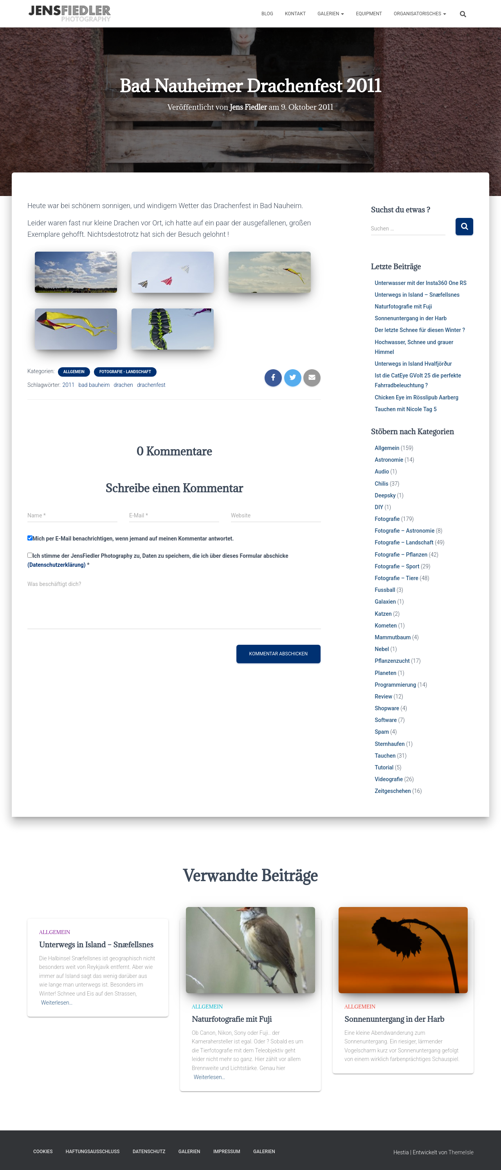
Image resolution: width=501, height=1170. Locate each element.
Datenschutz (149, 1151)
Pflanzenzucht (392, 661)
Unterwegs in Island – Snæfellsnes (417, 295)
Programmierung (395, 685)
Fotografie (387, 519)
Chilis (382, 484)
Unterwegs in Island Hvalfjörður (413, 364)
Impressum (226, 1151)
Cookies (42, 1151)
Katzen (383, 614)
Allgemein (74, 372)
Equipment (369, 13)
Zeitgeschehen (393, 791)
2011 (68, 385)
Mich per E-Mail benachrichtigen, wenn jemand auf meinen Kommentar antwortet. (130, 538)
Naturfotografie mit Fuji (403, 306)
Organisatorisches (420, 13)
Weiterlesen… (57, 1002)
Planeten (385, 673)
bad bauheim (94, 385)
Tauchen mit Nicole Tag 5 (406, 409)
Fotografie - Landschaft (125, 372)
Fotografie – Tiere (396, 578)
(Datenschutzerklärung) (56, 565)
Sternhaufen (390, 744)
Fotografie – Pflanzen (401, 554)
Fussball (385, 590)
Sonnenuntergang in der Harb (411, 318)
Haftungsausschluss (93, 1151)
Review (384, 696)
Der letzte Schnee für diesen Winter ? (420, 330)
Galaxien (385, 602)
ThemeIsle (461, 1152)
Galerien (330, 13)
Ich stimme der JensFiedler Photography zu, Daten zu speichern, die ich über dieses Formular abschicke (157, 560)
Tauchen (385, 756)
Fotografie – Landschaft (404, 542)
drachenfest (151, 385)
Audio (382, 471)
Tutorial (384, 767)
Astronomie (389, 460)
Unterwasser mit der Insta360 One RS (421, 283)
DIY (379, 507)
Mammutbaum (393, 637)
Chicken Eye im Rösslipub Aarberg (417, 397)
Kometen (386, 625)
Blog (267, 13)
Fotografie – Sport (397, 566)
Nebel (382, 649)
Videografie (389, 779)
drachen (123, 385)
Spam (382, 732)
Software (386, 720)
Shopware (387, 708)
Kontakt (295, 13)
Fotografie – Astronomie (405, 531)
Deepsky (385, 495)
